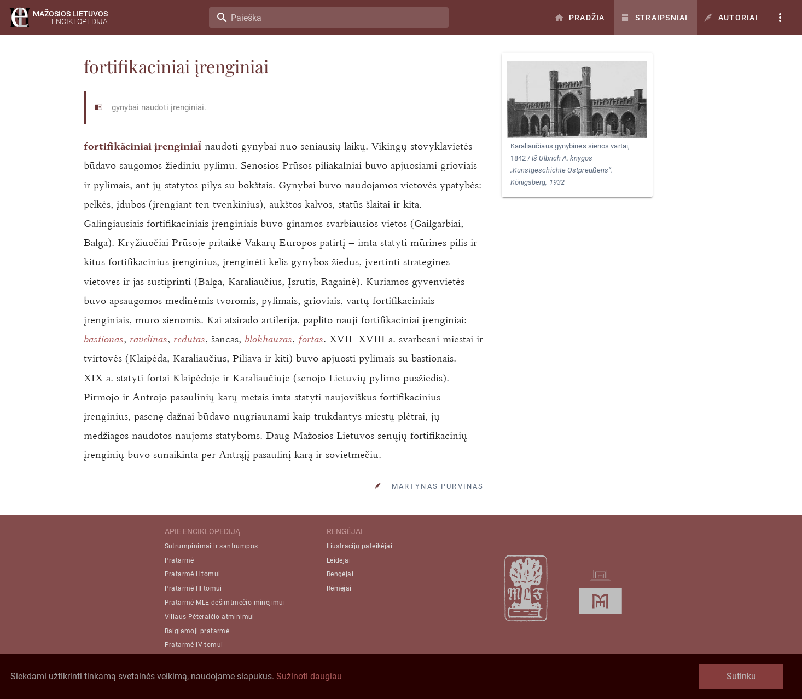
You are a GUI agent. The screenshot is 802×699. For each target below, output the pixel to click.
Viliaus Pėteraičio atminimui (209, 617)
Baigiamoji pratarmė (197, 631)
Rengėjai (340, 574)
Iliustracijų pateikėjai (359, 546)
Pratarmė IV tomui (194, 645)
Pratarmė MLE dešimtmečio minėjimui (225, 602)
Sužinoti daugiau (309, 676)
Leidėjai (339, 560)
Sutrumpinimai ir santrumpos (211, 546)
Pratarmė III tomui (193, 588)
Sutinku (741, 676)
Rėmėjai (339, 588)
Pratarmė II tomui (192, 574)
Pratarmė (179, 560)
